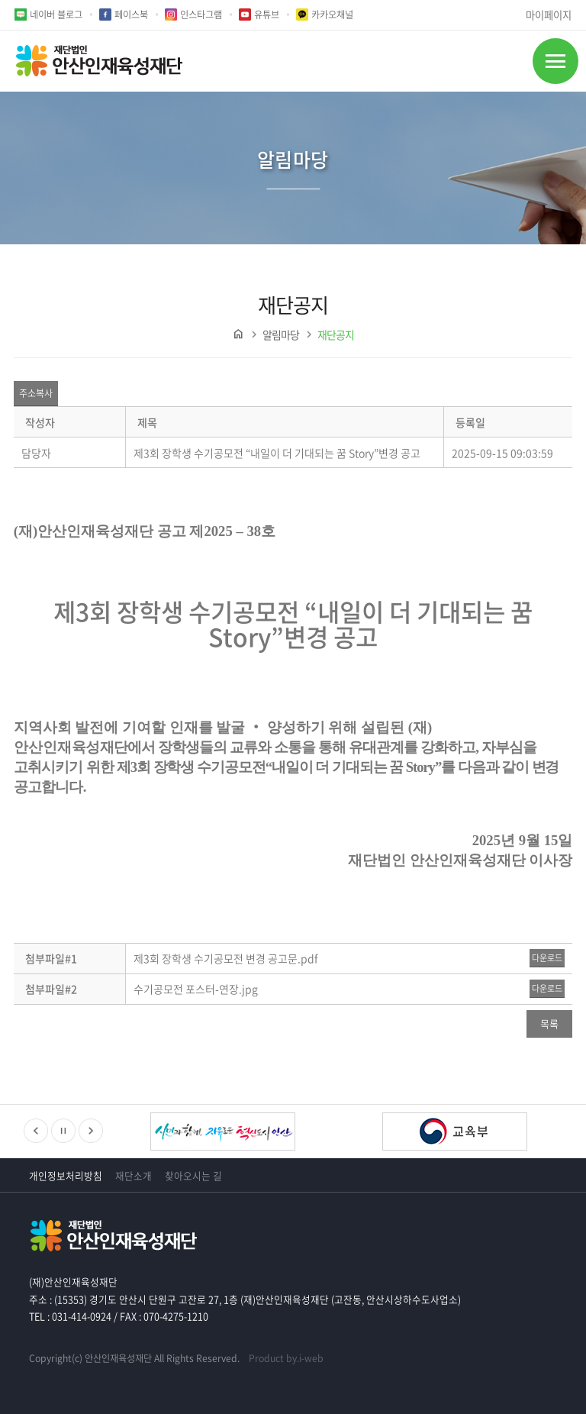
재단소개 (133, 1175)
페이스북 (131, 14)
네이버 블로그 (56, 14)
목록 (549, 1023)
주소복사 (36, 393)
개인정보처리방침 (65, 1175)
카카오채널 (332, 14)
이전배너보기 (36, 1131)
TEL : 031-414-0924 (70, 1316)
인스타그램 (201, 14)
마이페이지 (549, 15)
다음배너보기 (91, 1131)
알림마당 (280, 334)
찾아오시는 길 (193, 1175)
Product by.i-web (286, 1358)
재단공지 (335, 334)
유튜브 (266, 14)
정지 (63, 1131)
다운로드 (547, 957)
